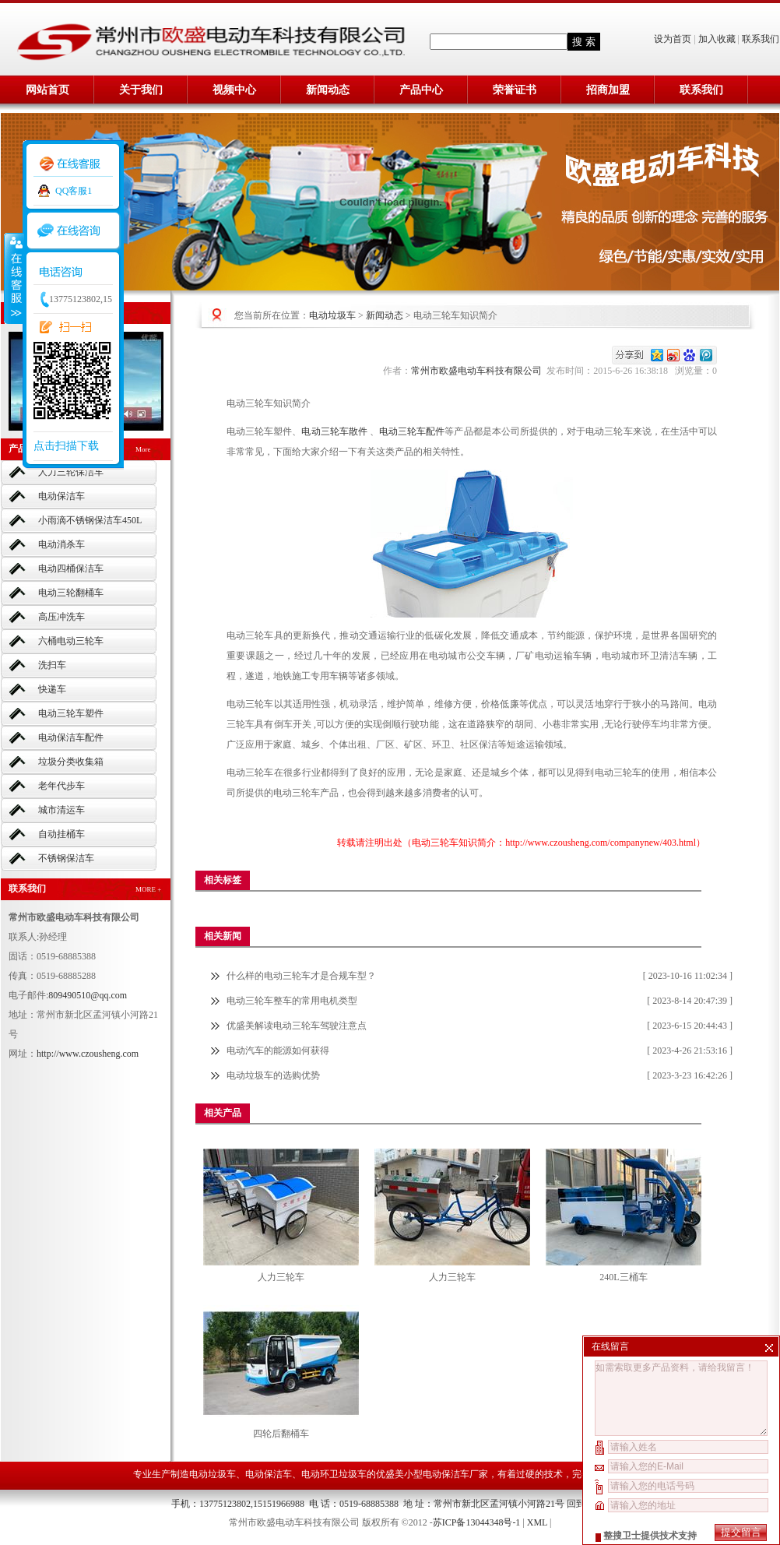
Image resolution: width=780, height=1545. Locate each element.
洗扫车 (52, 665)
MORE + (148, 889)
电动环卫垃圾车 (334, 1474)
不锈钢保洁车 (66, 858)
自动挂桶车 (61, 834)
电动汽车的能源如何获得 (278, 1050)
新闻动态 (328, 90)
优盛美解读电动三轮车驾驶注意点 (297, 1025)
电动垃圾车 (332, 315)
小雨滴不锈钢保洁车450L (90, 520)
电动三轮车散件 (335, 431)
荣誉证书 (514, 90)
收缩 (13, 278)
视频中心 (234, 90)
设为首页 (674, 38)
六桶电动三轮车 (71, 640)
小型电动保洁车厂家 (446, 1474)
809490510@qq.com (87, 995)
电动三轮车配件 (411, 431)
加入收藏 (717, 38)
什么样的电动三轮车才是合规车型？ (301, 975)
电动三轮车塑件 (71, 713)
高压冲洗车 (61, 616)
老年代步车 (61, 785)
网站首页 (47, 90)
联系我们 (760, 38)
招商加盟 (608, 90)
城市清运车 (61, 809)
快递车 (52, 689)
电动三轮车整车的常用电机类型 (292, 1000)
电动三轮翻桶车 (71, 592)
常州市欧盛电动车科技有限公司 (478, 370)
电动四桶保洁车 (71, 568)
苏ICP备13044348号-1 (477, 1522)
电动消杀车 (61, 544)
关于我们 (141, 90)
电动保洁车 (61, 496)
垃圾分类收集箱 (71, 761)
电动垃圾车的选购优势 (273, 1075)
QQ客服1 (73, 190)
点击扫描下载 (66, 446)
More (143, 449)
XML (537, 1522)
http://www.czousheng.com (88, 1053)
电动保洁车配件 (71, 737)
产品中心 (421, 90)
